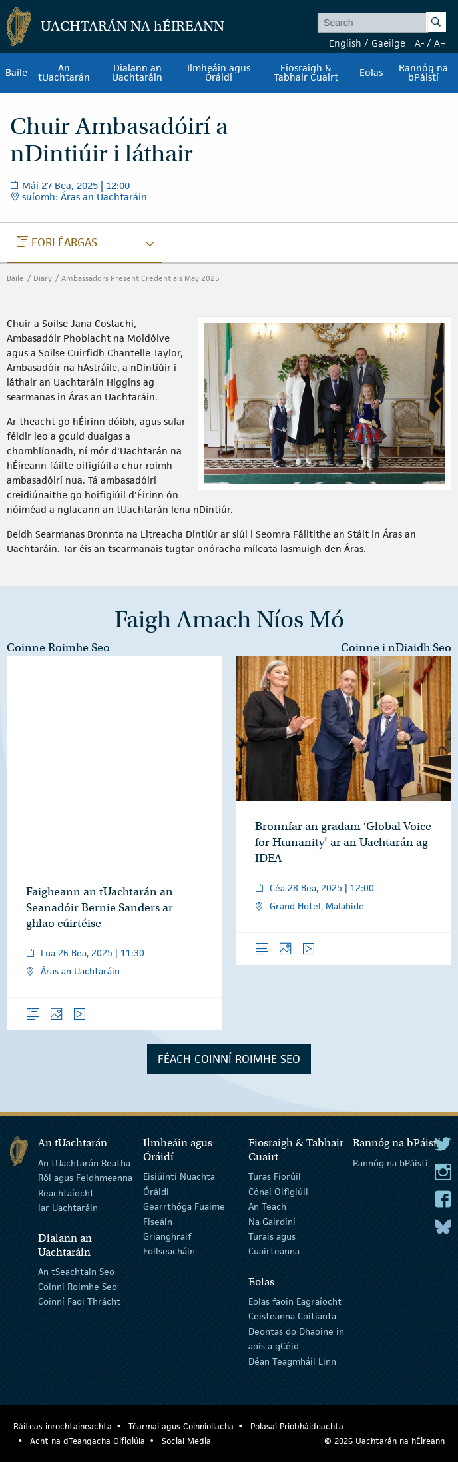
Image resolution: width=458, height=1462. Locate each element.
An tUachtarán (64, 72)
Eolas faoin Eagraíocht (295, 1301)
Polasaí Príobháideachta (297, 1426)
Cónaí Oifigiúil (278, 1192)
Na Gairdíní (272, 1221)
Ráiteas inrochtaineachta (62, 1426)
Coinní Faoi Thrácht (79, 1301)
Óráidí (156, 1192)
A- (419, 43)
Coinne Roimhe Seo (58, 648)
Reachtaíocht (66, 1193)
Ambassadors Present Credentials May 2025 (140, 278)
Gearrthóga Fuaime (184, 1206)
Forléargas (57, 242)
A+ (440, 43)
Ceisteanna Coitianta (292, 1316)
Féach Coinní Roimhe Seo (229, 1059)
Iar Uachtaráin (68, 1208)
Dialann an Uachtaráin (137, 72)
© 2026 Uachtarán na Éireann (384, 1441)
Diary (42, 278)
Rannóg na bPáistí (423, 72)
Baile (16, 73)
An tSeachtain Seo (76, 1272)
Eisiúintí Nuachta (179, 1176)
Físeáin (157, 1221)
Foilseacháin (169, 1251)
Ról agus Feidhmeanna (85, 1178)
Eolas (371, 73)
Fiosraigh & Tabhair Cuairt (306, 72)
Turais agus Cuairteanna (274, 1243)
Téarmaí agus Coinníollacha (181, 1426)
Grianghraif (167, 1236)
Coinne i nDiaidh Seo (396, 648)
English (345, 43)
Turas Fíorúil (274, 1176)
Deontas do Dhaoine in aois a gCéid (296, 1338)
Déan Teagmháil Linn (292, 1361)
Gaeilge (388, 43)
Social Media (186, 1441)
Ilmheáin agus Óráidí (218, 72)
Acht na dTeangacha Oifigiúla (87, 1441)
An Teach (267, 1206)
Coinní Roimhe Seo (77, 1287)
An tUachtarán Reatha (84, 1163)
